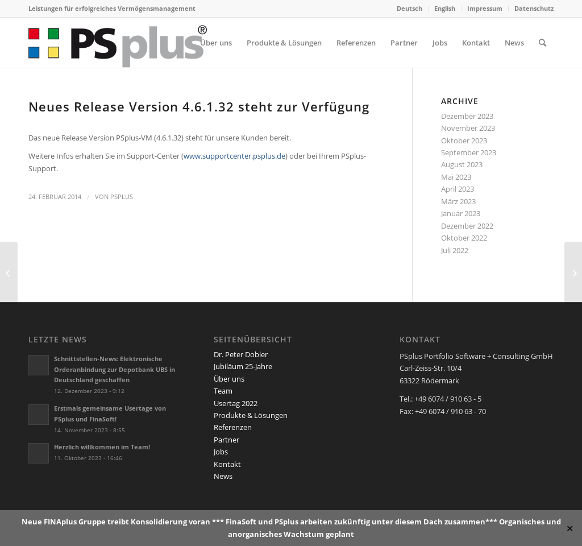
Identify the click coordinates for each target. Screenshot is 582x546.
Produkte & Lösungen (251, 415)
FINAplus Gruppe (75, 521)
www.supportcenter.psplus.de (234, 156)
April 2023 (457, 189)
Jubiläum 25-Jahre (243, 366)
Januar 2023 (460, 213)
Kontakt (227, 464)
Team (223, 391)
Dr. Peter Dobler (241, 354)
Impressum (484, 8)
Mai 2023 (456, 177)
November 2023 (468, 128)
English (444, 8)
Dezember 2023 (467, 116)
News (223, 476)
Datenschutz (534, 8)
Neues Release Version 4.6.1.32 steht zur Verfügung (198, 106)
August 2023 (462, 164)
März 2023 (458, 201)
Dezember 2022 (467, 226)
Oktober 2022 (464, 238)
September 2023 (468, 152)
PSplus (121, 197)
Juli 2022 (454, 250)
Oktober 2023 (464, 140)
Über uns (229, 379)
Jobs (221, 451)
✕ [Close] (569, 528)
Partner (226, 440)
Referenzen (233, 427)
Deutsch (409, 8)
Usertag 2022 (235, 403)
